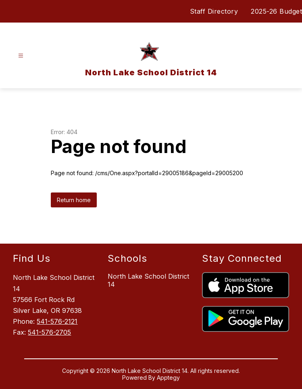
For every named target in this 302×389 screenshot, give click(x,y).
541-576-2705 (49, 332)
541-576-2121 (57, 321)
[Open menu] (20, 55)
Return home (74, 200)
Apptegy (168, 377)
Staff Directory (214, 11)
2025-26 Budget (276, 11)
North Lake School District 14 (148, 280)
